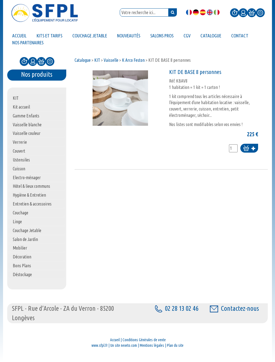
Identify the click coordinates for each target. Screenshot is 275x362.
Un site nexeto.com (123, 345)
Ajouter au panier (249, 149)
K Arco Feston (133, 60)
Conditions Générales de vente (144, 340)
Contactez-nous (234, 308)
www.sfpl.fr (99, 345)
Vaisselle (111, 60)
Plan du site (175, 345)
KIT (97, 60)
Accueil (115, 340)
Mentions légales (152, 345)
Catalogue (83, 60)
